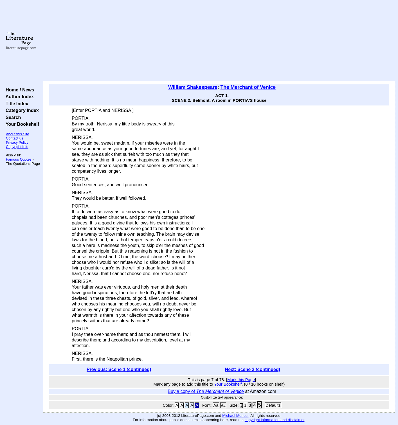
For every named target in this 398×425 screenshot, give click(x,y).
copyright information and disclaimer (275, 420)
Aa (216, 405)
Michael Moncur (235, 415)
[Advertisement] (219, 40)
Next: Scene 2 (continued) (252, 369)
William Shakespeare (192, 87)
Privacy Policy (17, 142)
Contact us (14, 138)
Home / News (18, 89)
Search (12, 117)
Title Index (15, 103)
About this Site (17, 134)
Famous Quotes (19, 159)
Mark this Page (241, 379)
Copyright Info (17, 147)
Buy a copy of (206, 391)
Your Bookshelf (21, 124)
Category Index (21, 110)
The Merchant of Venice (248, 87)
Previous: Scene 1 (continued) (119, 369)
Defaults (273, 405)
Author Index (18, 96)
